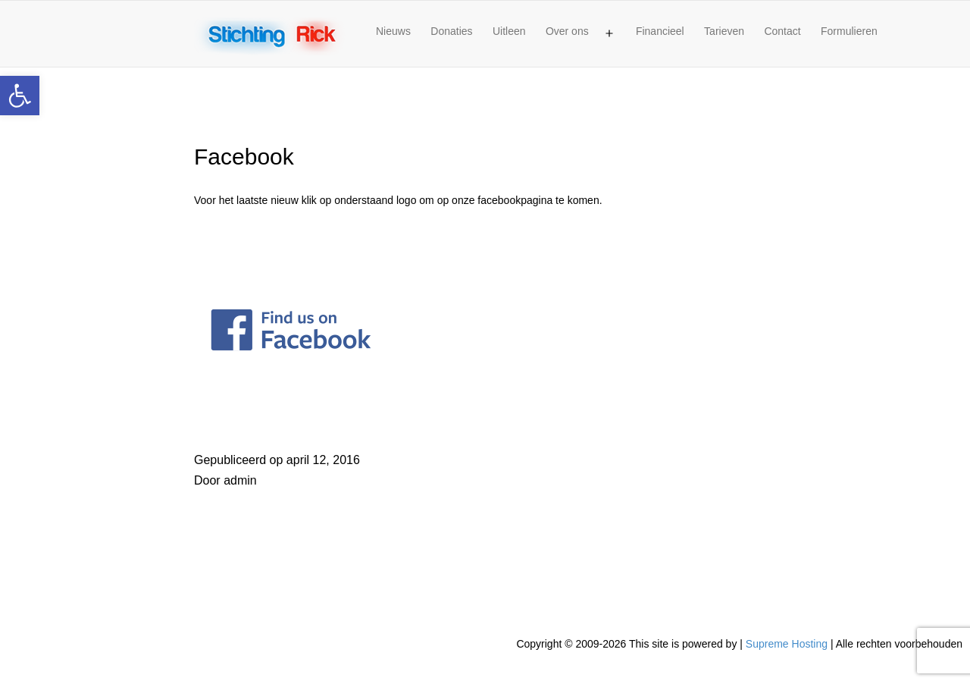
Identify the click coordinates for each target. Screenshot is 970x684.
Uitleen (509, 31)
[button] (19, 95)
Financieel (660, 31)
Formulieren (849, 31)
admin (240, 480)
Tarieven (724, 31)
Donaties (451, 31)
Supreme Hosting (787, 644)
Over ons (567, 31)
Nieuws (393, 31)
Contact (782, 31)
